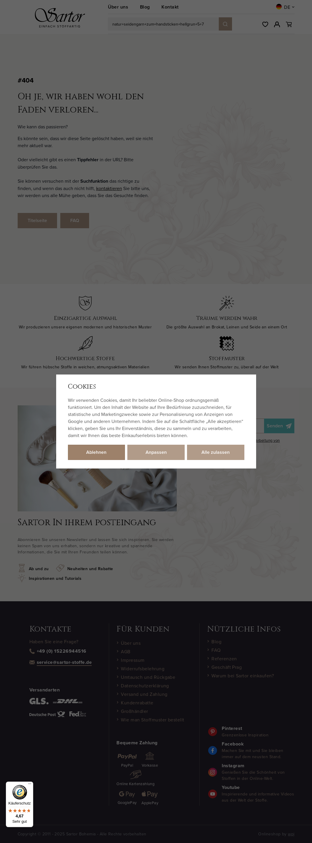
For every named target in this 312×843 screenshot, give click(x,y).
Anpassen (156, 452)
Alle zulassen (215, 452)
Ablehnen (96, 452)
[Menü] (29, 785)
